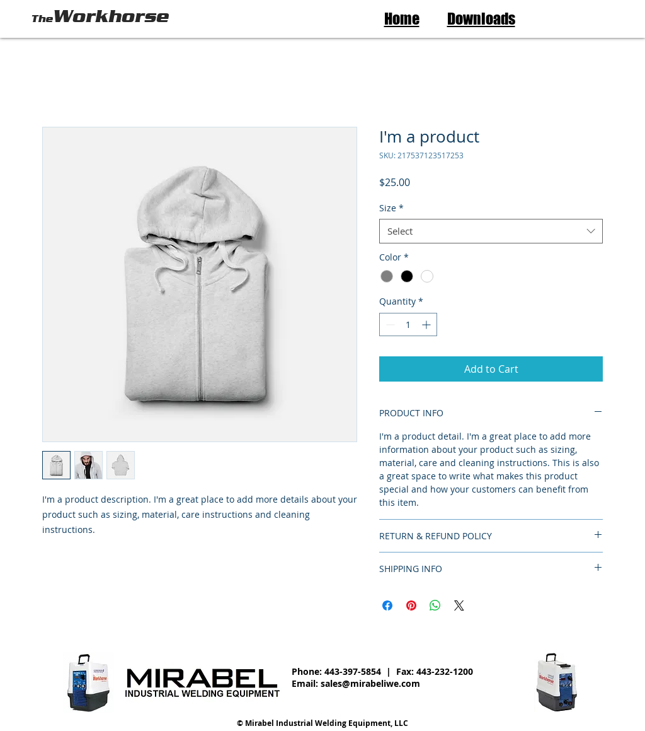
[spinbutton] (408, 324)
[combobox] (491, 231)
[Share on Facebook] (387, 605)
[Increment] (427, 324)
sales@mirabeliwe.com (370, 683)
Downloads (481, 18)
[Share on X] (459, 605)
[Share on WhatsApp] (435, 605)
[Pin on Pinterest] (411, 605)
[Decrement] (389, 324)
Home (402, 18)
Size (391, 208)
